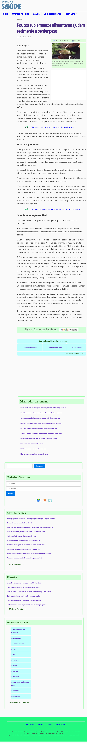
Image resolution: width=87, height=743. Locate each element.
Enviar (10, 493)
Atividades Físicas (77, 347)
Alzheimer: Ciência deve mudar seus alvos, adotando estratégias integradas (41, 423)
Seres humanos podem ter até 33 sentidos (32, 444)
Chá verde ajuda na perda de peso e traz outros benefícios (56, 209)
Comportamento (52, 13)
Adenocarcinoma (17, 644)
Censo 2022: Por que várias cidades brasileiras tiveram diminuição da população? (29, 592)
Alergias (14, 665)
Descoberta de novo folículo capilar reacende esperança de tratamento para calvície (43, 408)
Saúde (36, 13)
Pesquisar (40, 466)
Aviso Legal (30, 724)
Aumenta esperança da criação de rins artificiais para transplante (24, 558)
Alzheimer (15, 677)
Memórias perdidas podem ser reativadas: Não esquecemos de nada (39, 428)
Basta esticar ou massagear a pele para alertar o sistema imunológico (26, 532)
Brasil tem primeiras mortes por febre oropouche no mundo (23, 587)
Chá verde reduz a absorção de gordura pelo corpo (52, 127)
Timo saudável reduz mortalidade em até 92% (19, 523)
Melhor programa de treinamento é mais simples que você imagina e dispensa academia (31, 519)
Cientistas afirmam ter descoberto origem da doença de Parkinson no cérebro (41, 413)
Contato (49, 724)
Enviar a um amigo (62, 40)
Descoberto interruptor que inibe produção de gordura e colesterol (39, 439)
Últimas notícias (20, 13)
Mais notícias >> (16, 564)
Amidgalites (15, 696)
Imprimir (77, 40)
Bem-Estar (70, 13)
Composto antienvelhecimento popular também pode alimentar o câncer (40, 418)
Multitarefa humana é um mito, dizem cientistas (33, 449)
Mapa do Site (60, 724)
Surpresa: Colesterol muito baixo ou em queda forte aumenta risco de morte (41, 433)
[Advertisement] (8, 53)
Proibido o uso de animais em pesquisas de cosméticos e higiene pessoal (27, 605)
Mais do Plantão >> (17, 609)
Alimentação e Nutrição (55, 347)
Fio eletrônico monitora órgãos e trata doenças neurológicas (23, 540)
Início (5, 13)
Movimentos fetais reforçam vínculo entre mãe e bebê (21, 536)
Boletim (40, 724)
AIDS (13, 655)
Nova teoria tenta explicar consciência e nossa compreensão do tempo (26, 545)
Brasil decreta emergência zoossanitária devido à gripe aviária (24, 600)
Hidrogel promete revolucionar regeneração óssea (34, 454)
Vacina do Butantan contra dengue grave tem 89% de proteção (24, 583)
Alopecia (14, 671)
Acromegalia (16, 638)
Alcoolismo (15, 660)
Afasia (13, 649)
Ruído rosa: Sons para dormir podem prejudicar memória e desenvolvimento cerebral (30, 527)
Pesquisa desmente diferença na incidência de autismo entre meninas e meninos (29, 553)
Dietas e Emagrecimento (30, 347)
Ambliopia (15, 690)
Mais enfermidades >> (19, 702)
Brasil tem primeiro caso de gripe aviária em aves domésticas (23, 596)
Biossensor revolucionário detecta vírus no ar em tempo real (23, 549)
